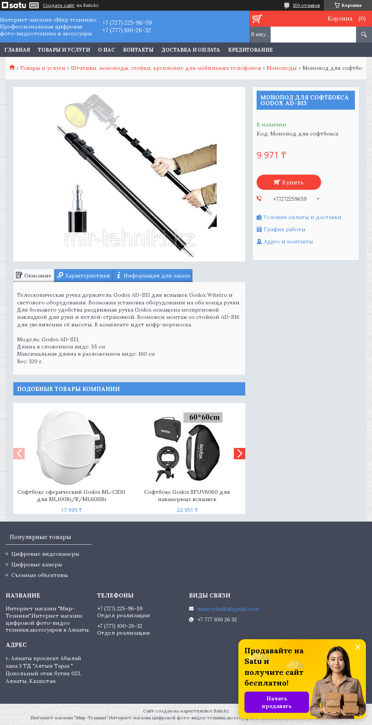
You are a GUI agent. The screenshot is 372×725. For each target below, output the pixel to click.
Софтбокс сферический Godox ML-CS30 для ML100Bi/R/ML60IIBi (71, 496)
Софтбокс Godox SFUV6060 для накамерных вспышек (187, 496)
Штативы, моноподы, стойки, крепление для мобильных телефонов (166, 68)
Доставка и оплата (191, 50)
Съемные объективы (39, 575)
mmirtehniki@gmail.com (228, 608)
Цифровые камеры (36, 564)
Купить (293, 182)
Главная (17, 50)
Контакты (138, 50)
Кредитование (250, 50)
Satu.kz (221, 711)
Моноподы (281, 68)
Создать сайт (59, 5)
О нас (106, 50)
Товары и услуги (64, 50)
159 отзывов (306, 5)
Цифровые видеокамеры (45, 553)
